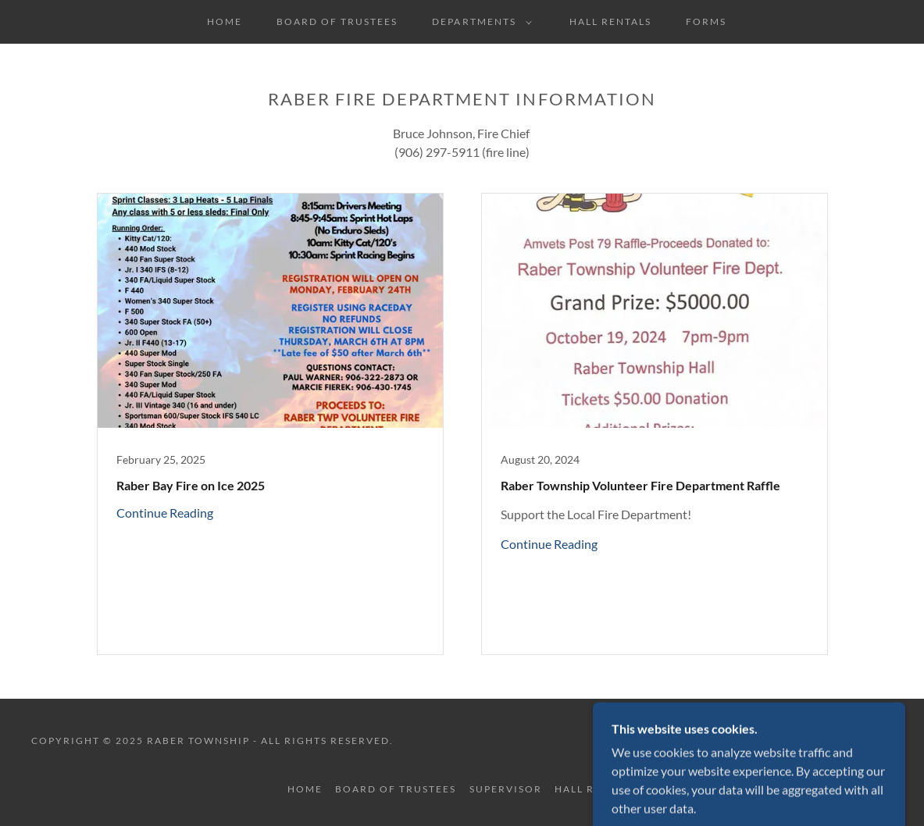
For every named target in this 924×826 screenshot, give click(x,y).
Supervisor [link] (505, 789)
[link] (270, 424)
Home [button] (305, 789)
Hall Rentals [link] (610, 21)
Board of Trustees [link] (337, 21)
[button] (478, 21)
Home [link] (224, 21)
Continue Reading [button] (164, 512)
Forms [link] (706, 21)
